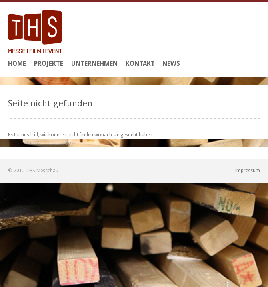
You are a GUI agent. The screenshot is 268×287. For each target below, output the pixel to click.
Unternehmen (94, 63)
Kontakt (140, 63)
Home (17, 63)
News (171, 63)
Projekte (48, 63)
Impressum (247, 170)
